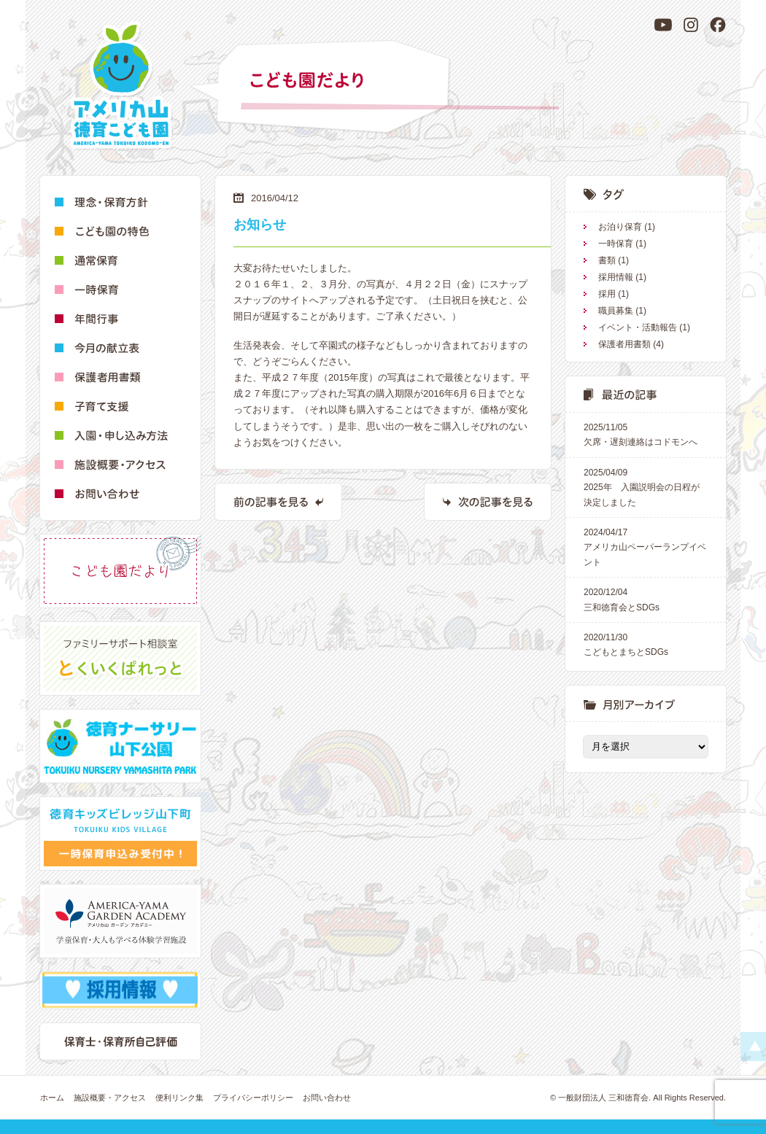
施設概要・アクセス (110, 1097)
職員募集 (615, 311)
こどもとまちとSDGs (646, 643)
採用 (607, 294)
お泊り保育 (620, 227)
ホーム (52, 1097)
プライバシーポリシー (253, 1097)
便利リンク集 (179, 1097)
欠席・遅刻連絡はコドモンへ (646, 433)
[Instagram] (691, 25)
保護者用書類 (624, 344)
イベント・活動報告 (637, 327)
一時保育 (615, 243)
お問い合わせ (327, 1097)
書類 (607, 260)
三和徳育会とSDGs (646, 598)
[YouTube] (663, 25)
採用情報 (615, 277)
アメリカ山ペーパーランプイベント (646, 546)
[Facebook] (717, 24)
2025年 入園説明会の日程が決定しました (646, 486)
